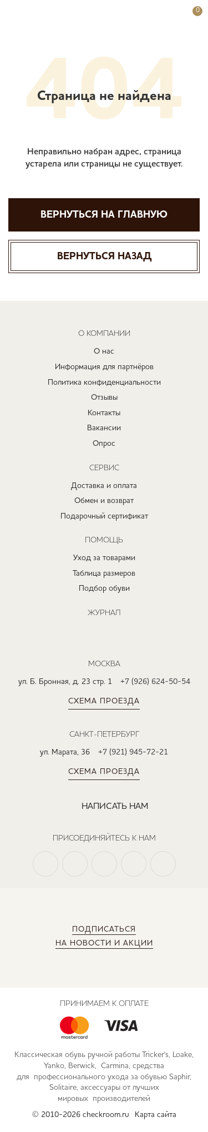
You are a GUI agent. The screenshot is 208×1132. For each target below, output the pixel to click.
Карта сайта (155, 1115)
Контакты (104, 413)
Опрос (104, 443)
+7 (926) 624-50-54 (155, 682)
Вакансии (104, 428)
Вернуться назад (104, 256)
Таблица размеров (104, 573)
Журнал (104, 612)
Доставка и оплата (104, 486)
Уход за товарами (104, 558)
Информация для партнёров (104, 367)
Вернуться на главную (104, 215)
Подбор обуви (104, 588)
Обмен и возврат (104, 501)
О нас (104, 351)
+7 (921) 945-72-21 (133, 752)
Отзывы (104, 397)
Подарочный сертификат (104, 516)
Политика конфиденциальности (104, 382)
